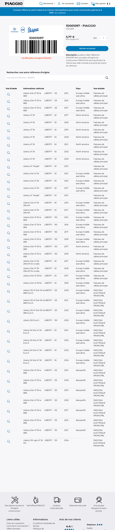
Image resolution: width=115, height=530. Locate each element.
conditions (62, 13)
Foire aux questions (15, 523)
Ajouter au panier (87, 48)
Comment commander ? (18, 526)
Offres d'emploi (13, 529)
